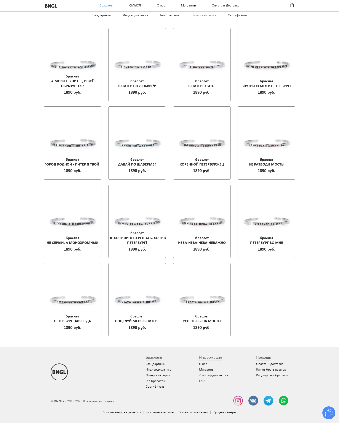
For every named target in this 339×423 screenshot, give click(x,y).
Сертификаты (237, 15)
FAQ (202, 381)
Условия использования (193, 412)
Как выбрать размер (271, 369)
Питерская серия (204, 15)
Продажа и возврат (224, 412)
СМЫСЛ (135, 5)
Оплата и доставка (269, 364)
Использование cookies (160, 412)
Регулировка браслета (272, 375)
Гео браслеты (169, 15)
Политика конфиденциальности (122, 412)
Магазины (188, 5)
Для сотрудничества (213, 375)
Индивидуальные (135, 15)
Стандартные (101, 15)
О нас (161, 5)
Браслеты (106, 5)
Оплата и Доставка (225, 5)
